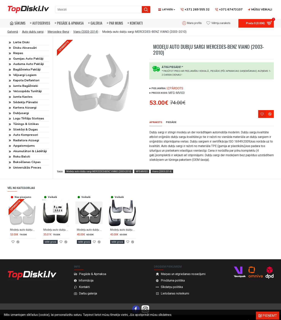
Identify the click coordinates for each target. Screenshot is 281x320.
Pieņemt (270, 316)
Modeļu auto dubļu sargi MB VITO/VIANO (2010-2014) (123, 225)
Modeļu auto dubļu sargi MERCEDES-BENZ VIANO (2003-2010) (98, 166)
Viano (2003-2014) (85, 32)
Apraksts (155, 122)
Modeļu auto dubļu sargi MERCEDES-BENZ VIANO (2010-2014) (23, 225)
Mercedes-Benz (58, 32)
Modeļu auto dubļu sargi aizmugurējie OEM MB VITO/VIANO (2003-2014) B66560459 (56, 225)
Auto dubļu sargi (33, 32)
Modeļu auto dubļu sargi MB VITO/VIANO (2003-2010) (90, 225)
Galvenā (12, 32)
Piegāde (171, 122)
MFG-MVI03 (142, 166)
